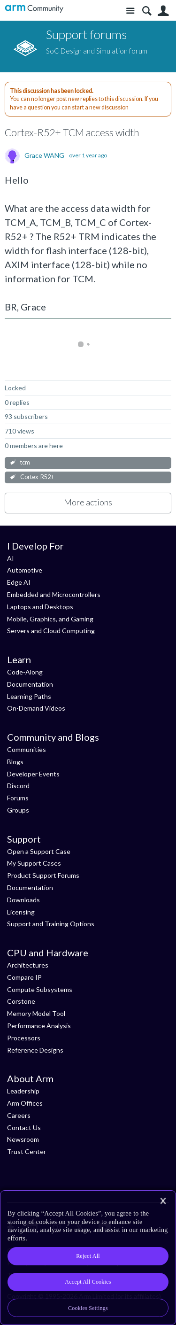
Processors (23, 1038)
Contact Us (24, 1127)
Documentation (30, 684)
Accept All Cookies (88, 1282)
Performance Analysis (39, 1026)
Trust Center (26, 1151)
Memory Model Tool (36, 1013)
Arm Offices (25, 1103)
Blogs (15, 762)
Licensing (21, 912)
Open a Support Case (38, 851)
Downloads (23, 900)
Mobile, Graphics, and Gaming (50, 619)
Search (146, 11)
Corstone (21, 1001)
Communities (26, 749)
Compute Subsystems (39, 989)
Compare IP (24, 977)
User (163, 11)
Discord (18, 786)
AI (10, 558)
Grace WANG (44, 155)
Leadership (23, 1091)
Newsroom (23, 1139)
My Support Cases (34, 863)
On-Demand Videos (36, 708)
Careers (19, 1115)
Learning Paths (29, 696)
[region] (88, 1257)
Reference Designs (35, 1050)
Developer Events (33, 774)
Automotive (24, 570)
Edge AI (19, 582)
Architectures (27, 965)
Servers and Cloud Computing (51, 631)
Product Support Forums (43, 875)
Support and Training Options (50, 924)
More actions (88, 502)
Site (130, 11)
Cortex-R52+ (37, 476)
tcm (25, 462)
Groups (18, 810)
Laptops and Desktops (40, 607)
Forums (18, 798)
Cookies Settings (88, 1308)
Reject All (88, 1256)
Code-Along (25, 672)
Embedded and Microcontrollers (53, 594)
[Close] (163, 1201)
